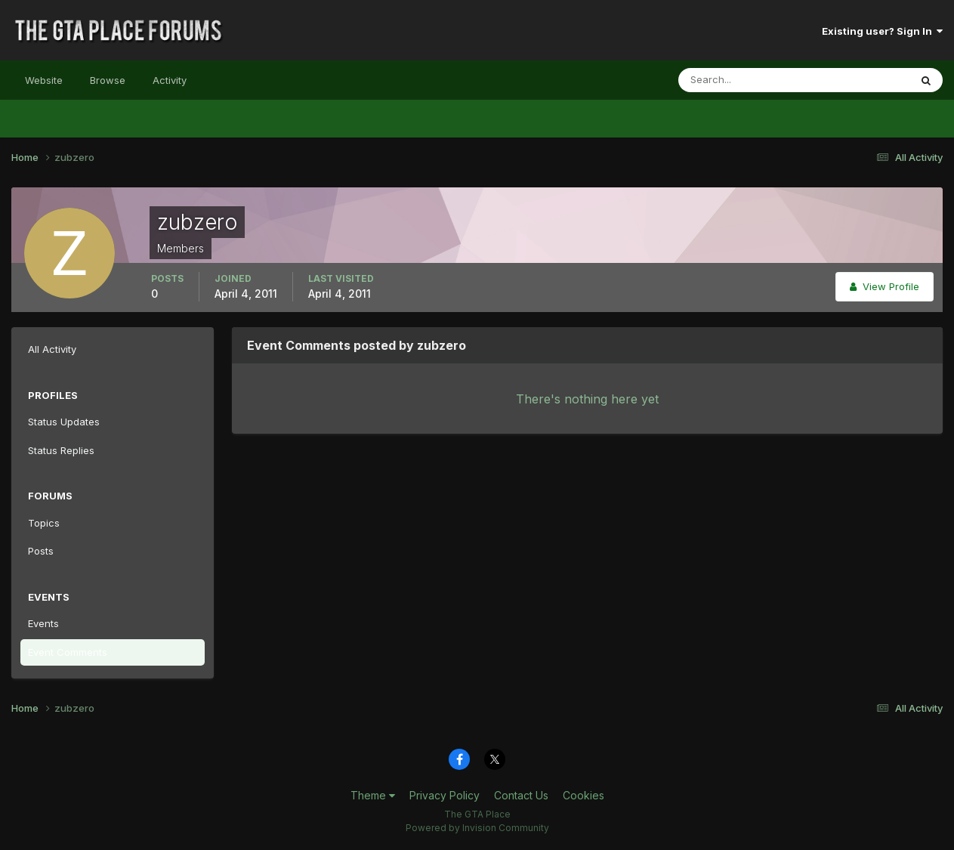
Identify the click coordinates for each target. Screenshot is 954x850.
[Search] (744, 80)
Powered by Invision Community (477, 827)
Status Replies (61, 450)
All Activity (52, 349)
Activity (170, 80)
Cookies (583, 795)
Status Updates (64, 422)
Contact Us (521, 795)
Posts (41, 551)
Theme (372, 795)
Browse (107, 80)
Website (44, 80)
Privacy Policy (444, 795)
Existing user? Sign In (882, 31)
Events (43, 623)
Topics (44, 523)
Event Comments (67, 652)
